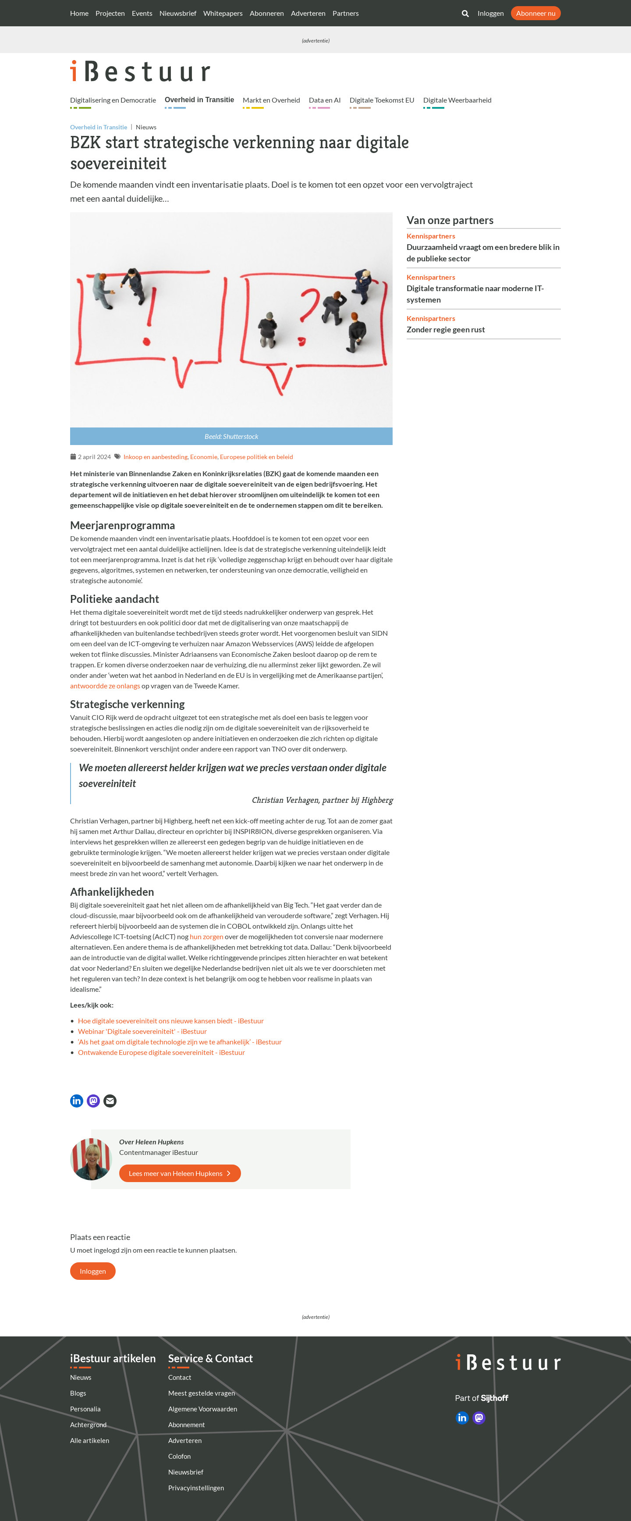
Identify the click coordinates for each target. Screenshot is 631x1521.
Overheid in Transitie (199, 99)
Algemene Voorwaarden (202, 1409)
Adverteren (308, 13)
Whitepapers (223, 13)
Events (142, 13)
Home (79, 13)
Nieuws (81, 1377)
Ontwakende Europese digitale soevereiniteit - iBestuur (161, 1052)
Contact (179, 1377)
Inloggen (491, 13)
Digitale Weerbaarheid (457, 100)
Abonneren (267, 13)
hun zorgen (206, 936)
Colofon (179, 1456)
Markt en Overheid (271, 100)
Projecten (110, 13)
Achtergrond (88, 1424)
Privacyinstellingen (196, 1488)
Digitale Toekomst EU (382, 100)
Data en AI (325, 100)
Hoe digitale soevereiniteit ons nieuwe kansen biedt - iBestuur (171, 1020)
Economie (203, 456)
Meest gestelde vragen (201, 1393)
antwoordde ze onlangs (105, 685)
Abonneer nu (536, 13)
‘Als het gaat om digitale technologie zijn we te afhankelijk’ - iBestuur (180, 1041)
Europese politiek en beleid (256, 456)
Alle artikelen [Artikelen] (89, 1440)
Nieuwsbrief (178, 13)
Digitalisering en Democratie (113, 100)
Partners (346, 13)
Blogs (78, 1393)
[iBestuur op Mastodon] (479, 1418)
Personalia (85, 1409)
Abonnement (186, 1424)
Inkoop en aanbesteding (156, 456)
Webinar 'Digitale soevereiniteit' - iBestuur (142, 1031)
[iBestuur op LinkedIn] (462, 1418)
